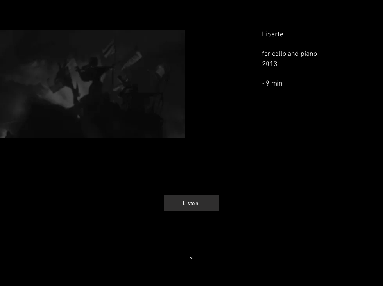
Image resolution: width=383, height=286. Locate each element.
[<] (191, 258)
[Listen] (191, 203)
